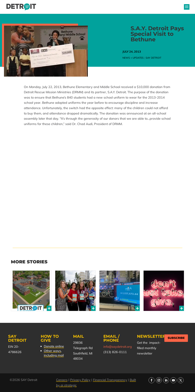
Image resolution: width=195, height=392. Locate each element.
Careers (62, 380)
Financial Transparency (110, 380)
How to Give (50, 338)
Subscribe (176, 338)
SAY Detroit (153, 57)
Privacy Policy (80, 380)
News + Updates (133, 57)
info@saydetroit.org (117, 347)
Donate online (54, 346)
